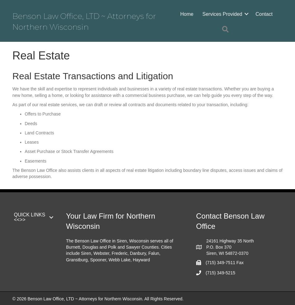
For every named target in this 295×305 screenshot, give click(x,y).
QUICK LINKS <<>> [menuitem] (29, 217)
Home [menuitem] (187, 14)
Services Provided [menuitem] (222, 14)
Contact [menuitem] (263, 14)
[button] (246, 14)
